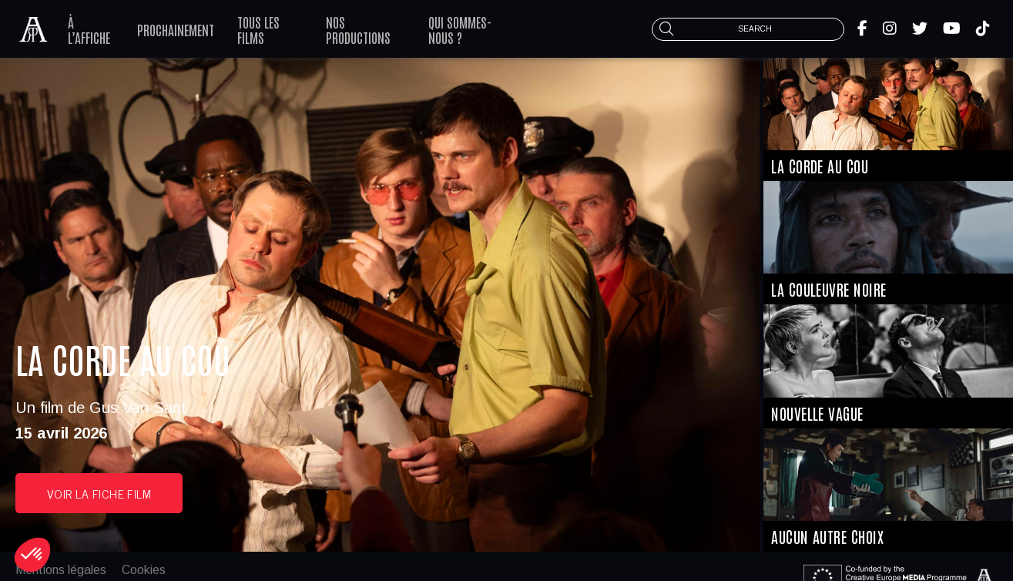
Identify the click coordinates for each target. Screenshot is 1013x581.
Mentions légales (60, 569)
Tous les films (258, 29)
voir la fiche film (99, 493)
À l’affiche (89, 29)
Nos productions (358, 29)
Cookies (144, 569)
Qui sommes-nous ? (459, 29)
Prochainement (175, 29)
